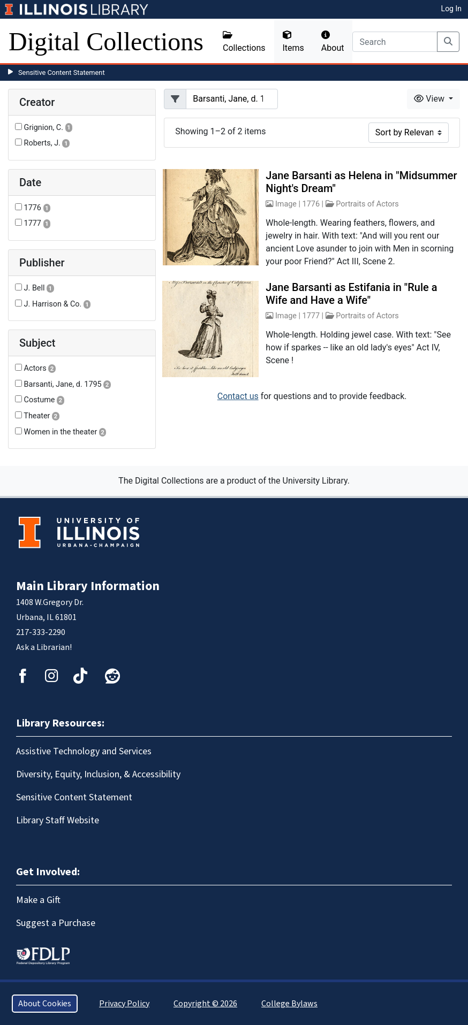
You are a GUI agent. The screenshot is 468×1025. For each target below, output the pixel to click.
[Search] (394, 42)
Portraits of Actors (367, 204)
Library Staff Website (57, 820)
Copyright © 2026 (205, 1003)
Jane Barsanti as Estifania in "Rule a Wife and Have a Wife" (351, 294)
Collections (244, 41)
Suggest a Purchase (55, 923)
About (332, 41)
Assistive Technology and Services (84, 751)
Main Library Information (88, 586)
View (430, 99)
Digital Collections (106, 41)
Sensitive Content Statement (61, 72)
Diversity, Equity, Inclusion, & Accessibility (98, 774)
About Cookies (44, 1003)
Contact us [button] (238, 396)
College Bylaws (289, 1003)
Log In (451, 8)
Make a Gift (38, 900)
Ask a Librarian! (44, 647)
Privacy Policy (124, 1003)
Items (293, 41)
